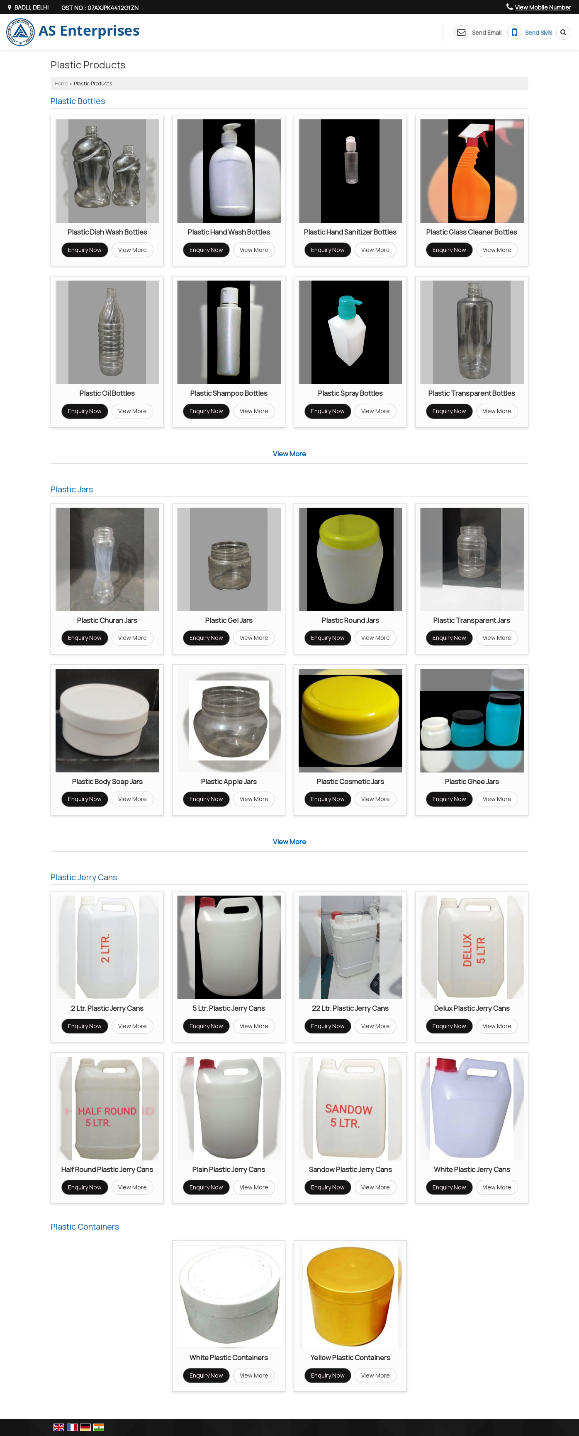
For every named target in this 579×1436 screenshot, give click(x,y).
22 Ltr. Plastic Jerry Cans (350, 1008)
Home (61, 83)
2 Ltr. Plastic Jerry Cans (107, 1008)
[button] (543, 7)
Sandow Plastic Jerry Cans (350, 1169)
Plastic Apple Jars (229, 781)
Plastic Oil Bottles (107, 393)
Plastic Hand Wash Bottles (229, 232)
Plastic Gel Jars (229, 620)
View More (132, 250)
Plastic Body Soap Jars (107, 781)
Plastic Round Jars (350, 620)
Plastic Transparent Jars (471, 620)
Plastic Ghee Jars (472, 781)
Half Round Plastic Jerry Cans (107, 1169)
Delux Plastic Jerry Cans (472, 1008)
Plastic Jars (72, 489)
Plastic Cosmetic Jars (350, 781)
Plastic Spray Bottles (350, 393)
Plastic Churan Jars (107, 620)
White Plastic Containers (229, 1357)
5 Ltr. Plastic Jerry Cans (228, 1008)
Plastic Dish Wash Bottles (107, 232)
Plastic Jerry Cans (84, 877)
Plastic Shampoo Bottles (229, 393)
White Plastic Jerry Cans (472, 1169)
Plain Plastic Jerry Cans (228, 1169)
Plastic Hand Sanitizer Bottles (350, 232)
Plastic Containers (85, 1226)
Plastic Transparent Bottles (471, 393)
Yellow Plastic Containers (350, 1357)
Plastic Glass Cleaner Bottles (471, 232)
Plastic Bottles (78, 101)
